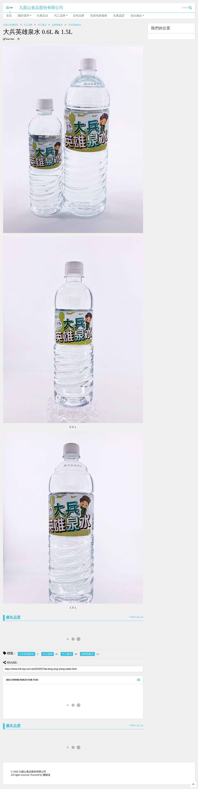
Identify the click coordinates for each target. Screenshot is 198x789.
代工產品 (42, 25)
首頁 (9, 15)
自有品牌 (78, 15)
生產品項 (42, 15)
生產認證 (118, 15)
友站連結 (137, 15)
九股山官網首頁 (10, 25)
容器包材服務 (98, 15)
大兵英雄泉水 (74, 25)
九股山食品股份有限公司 (41, 7)
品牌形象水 (57, 25)
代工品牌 (61, 15)
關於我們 (24, 15)
